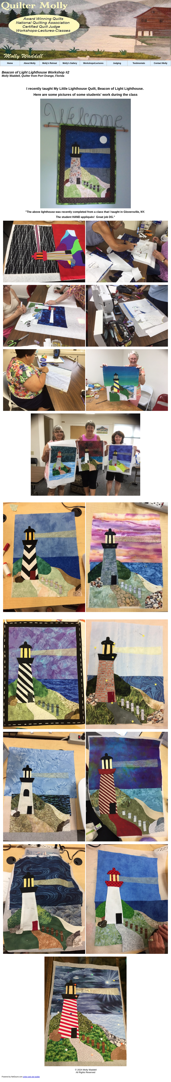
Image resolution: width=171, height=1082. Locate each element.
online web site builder (31, 1077)
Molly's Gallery (70, 63)
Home (10, 63)
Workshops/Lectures (93, 63)
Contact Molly (160, 63)
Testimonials (139, 63)
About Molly (30, 63)
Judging (117, 63)
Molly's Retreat (49, 63)
